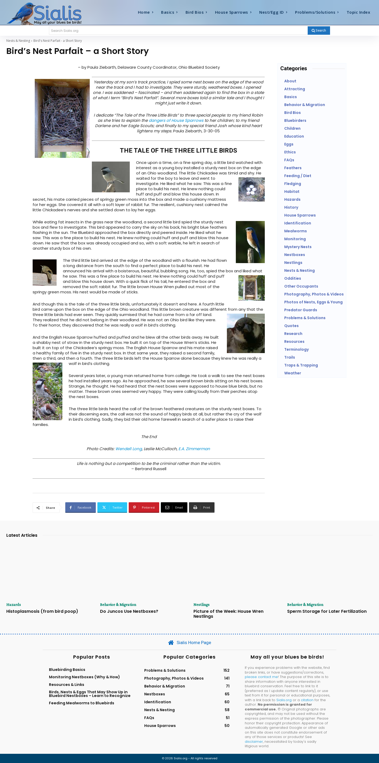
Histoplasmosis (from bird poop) (42, 611)
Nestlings (201, 605)
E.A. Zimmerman (194, 448)
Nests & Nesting (18, 40)
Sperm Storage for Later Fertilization (327, 611)
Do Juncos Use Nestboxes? (129, 611)
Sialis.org (284, 699)
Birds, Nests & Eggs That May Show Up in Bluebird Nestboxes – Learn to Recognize (90, 693)
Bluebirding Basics (67, 669)
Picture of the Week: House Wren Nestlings (228, 613)
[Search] (319, 30)
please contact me (261, 676)
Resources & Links (66, 684)
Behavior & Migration (118, 605)
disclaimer (254, 741)
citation (307, 699)
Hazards (13, 605)
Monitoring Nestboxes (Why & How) (84, 677)
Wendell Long (128, 448)
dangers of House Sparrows (176, 120)
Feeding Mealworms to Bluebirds (81, 703)
